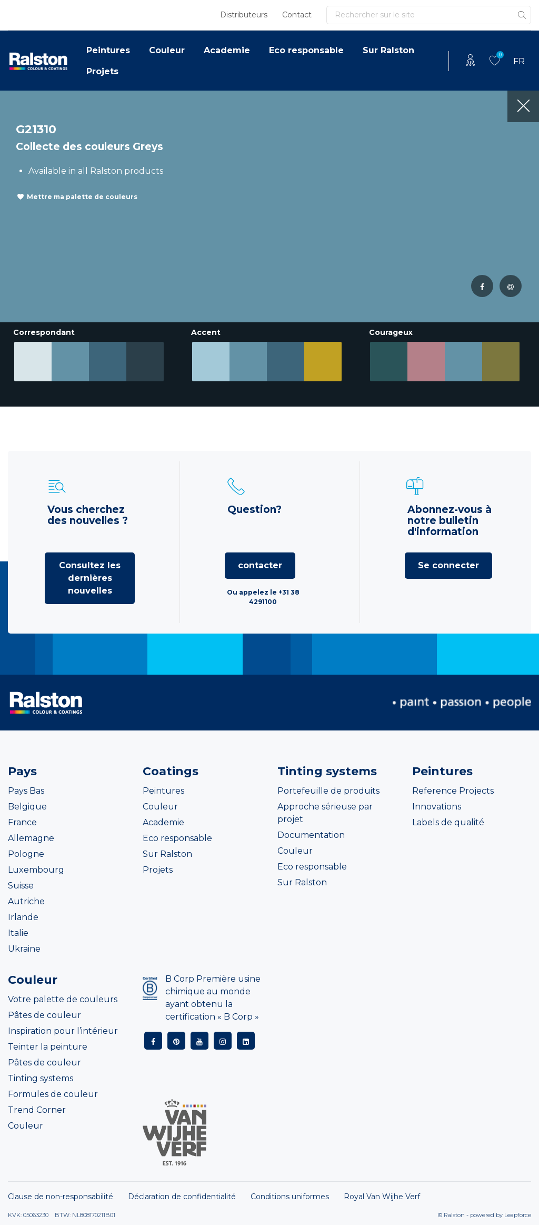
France (22, 822)
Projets (102, 71)
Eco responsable (306, 50)
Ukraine (24, 949)
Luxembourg (36, 870)
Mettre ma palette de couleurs (82, 197)
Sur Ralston (388, 50)
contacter (260, 565)
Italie (18, 933)
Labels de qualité (448, 822)
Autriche (26, 901)
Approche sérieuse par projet (325, 813)
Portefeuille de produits (328, 791)
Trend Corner (37, 1110)
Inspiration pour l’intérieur (63, 1031)
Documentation (311, 835)
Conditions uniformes (290, 1196)
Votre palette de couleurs (62, 999)
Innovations (436, 807)
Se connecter (448, 565)
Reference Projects (453, 791)
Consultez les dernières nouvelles (90, 578)
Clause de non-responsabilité (60, 1196)
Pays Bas (26, 791)
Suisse (21, 886)
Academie (227, 50)
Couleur (167, 50)
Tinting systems (40, 1078)
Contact (297, 14)
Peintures (108, 50)
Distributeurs (243, 14)
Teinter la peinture (47, 1047)
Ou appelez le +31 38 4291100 (263, 597)
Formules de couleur (53, 1094)
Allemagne (31, 838)
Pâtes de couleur (44, 1015)
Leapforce (517, 1215)
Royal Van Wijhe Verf (382, 1196)
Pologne (26, 854)
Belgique (27, 807)
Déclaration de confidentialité (182, 1196)
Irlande (23, 917)
